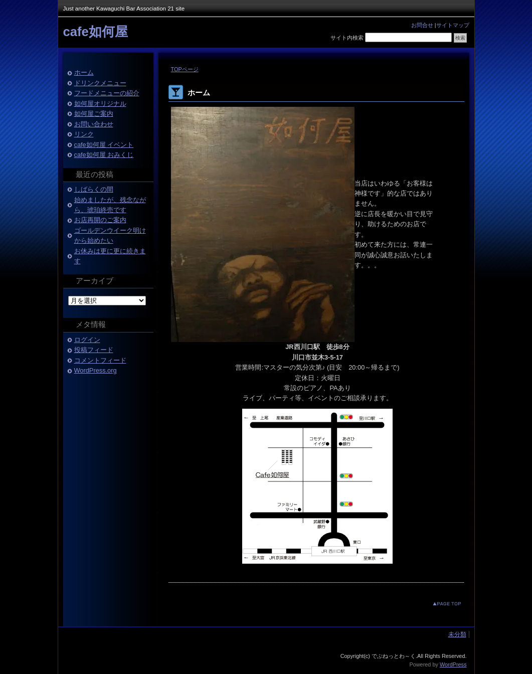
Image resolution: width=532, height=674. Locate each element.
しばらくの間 (93, 189)
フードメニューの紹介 (106, 93)
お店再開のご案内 (100, 220)
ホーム (84, 72)
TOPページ (185, 69)
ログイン (87, 340)
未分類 (457, 634)
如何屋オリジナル (100, 103)
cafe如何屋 (95, 32)
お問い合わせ (93, 124)
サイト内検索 (347, 38)
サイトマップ (452, 25)
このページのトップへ (439, 603)
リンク (84, 134)
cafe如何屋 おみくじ (104, 154)
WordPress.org (95, 370)
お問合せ (422, 25)
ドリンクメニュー (100, 83)
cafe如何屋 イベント (104, 144)
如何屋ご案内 (93, 113)
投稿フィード (93, 350)
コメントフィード (100, 360)
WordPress (453, 664)
